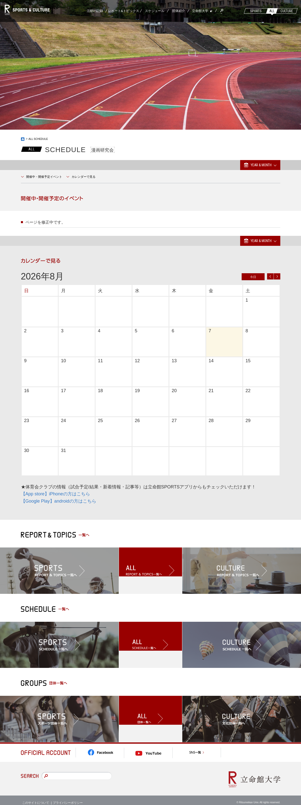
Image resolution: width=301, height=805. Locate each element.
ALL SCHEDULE (39, 139)
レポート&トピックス (123, 11)
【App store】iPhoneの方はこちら (55, 493)
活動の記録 (95, 11)
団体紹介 (178, 11)
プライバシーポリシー (68, 797)
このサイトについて (35, 797)
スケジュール (154, 11)
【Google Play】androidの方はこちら (58, 501)
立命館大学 (200, 11)
